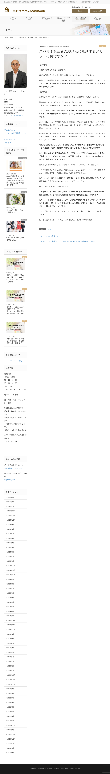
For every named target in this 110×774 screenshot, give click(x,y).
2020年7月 (11, 743)
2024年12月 (11, 565)
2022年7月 (11, 698)
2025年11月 (11, 515)
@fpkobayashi (9, 480)
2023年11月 (11, 625)
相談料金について (11, 139)
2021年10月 (11, 725)
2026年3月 (11, 497)
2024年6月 (11, 593)
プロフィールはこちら (17, 115)
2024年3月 (11, 607)
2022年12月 (11, 675)
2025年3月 (11, 552)
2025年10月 (11, 520)
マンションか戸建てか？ (51, 236)
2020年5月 (11, 753)
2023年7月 (11, 643)
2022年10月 (11, 684)
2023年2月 (11, 666)
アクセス (7, 143)
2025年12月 (11, 511)
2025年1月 (11, 561)
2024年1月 (11, 616)
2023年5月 (11, 652)
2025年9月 (11, 524)
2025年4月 (11, 547)
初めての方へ (9, 130)
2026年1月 (11, 506)
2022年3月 (11, 716)
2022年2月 (11, 721)
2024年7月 (11, 588)
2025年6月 (11, 538)
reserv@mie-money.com (13, 468)
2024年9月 (11, 579)
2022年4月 (11, 711)
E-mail (80, 11)
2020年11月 (11, 739)
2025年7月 (11, 534)
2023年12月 (11, 620)
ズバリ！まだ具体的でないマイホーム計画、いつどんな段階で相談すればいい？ (70, 241)
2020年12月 (11, 734)
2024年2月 (11, 611)
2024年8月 (11, 584)
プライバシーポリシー (17, 361)
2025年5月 (11, 543)
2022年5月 (11, 707)
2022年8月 (11, 693)
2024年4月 (11, 602)
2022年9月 (11, 689)
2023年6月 (11, 648)
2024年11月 (11, 570)
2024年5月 (11, 597)
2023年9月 (11, 634)
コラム (102, 46)
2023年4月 (11, 657)
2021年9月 (11, 730)
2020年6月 (11, 748)
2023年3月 (11, 661)
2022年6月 (11, 702)
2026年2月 (11, 502)
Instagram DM (98, 11)
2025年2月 (11, 556)
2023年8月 (11, 639)
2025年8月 (11, 529)
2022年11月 (11, 679)
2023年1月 (11, 670)
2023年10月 (11, 629)
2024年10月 (11, 575)
